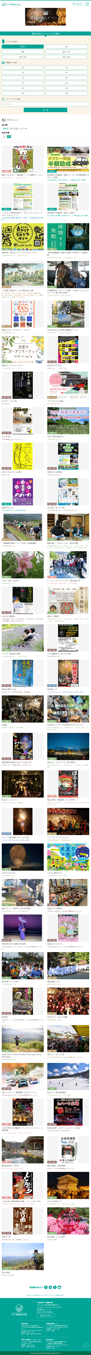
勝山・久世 (66, 52)
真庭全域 (23, 47)
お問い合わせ (59, 1295)
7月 (23, 83)
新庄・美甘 (66, 57)
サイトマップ (50, 1295)
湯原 (22, 52)
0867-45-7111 (44, 1307)
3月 (23, 73)
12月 (66, 93)
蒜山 (66, 47)
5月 (23, 78)
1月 (23, 67)
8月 (66, 83)
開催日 (6, 128)
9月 (23, 88)
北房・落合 (22, 57)
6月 (66, 78)
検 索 (45, 110)
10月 (66, 88)
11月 (22, 93)
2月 (66, 67)
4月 (66, 73)
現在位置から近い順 (18, 128)
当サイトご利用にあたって (35, 1295)
